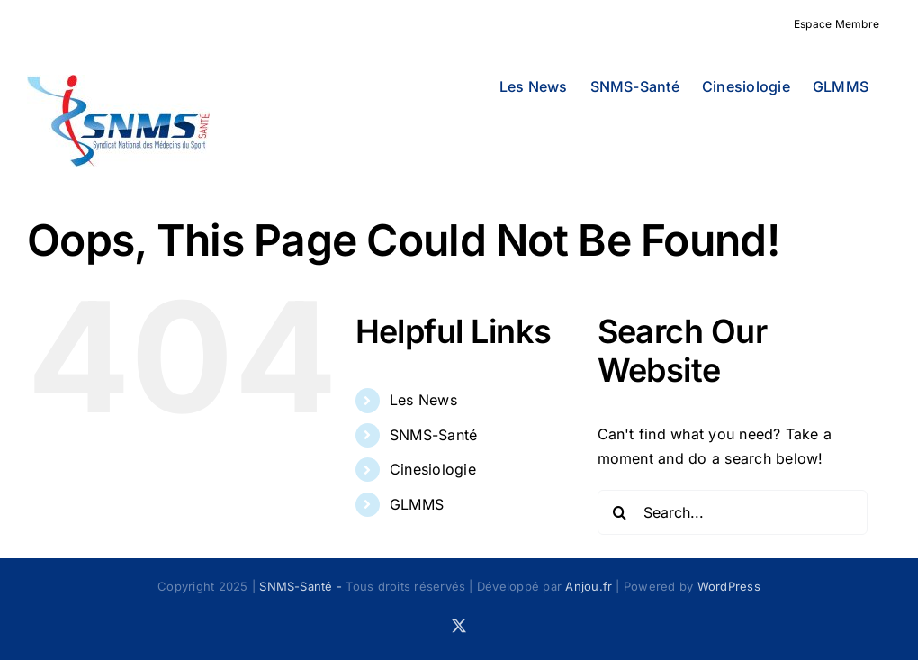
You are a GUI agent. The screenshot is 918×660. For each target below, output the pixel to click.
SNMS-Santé (433, 435)
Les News (423, 400)
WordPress (729, 586)
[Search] (620, 512)
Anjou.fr (588, 586)
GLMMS (417, 504)
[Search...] (733, 512)
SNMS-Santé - (302, 586)
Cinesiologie (433, 469)
